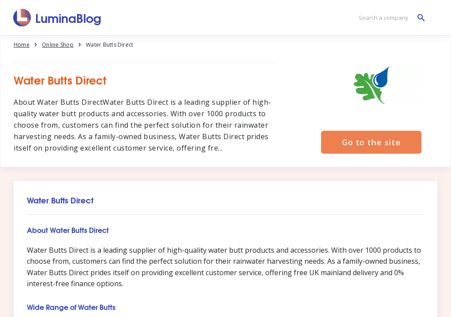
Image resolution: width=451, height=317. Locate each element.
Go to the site (371, 142)
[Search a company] (389, 18)
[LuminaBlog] (57, 17)
